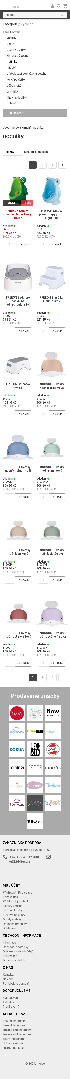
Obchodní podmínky (16, 947)
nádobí (11, 67)
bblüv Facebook (13, 1043)
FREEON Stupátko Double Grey (52, 299)
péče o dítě (14, 85)
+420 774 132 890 (24, 857)
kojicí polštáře (16, 79)
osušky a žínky (16, 49)
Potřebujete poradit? (16, 983)
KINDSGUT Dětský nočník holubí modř (18, 468)
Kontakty (8, 974)
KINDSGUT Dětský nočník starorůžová (18, 634)
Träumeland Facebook (17, 1034)
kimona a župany (17, 55)
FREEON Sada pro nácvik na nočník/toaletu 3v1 (18, 301)
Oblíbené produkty (15, 924)
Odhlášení (9, 928)
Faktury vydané (12, 906)
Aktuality (8, 1002)
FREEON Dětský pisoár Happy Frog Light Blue (51, 214)
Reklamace (10, 956)
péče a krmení (12, 32)
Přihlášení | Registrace (17, 892)
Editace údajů (11, 897)
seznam (42, 152)
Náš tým (8, 979)
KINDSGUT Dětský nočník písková (18, 551)
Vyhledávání (10, 998)
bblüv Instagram (13, 1039)
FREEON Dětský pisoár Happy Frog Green (18, 214)
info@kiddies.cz (18, 861)
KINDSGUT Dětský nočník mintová (51, 468)
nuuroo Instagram (14, 1048)
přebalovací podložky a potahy (26, 73)
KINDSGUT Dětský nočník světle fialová (52, 634)
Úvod (6, 127)
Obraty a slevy (12, 919)
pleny (10, 44)
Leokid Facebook (14, 1025)
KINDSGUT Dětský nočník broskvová (51, 385)
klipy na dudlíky (17, 97)
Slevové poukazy (14, 915)
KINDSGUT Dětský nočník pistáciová (51, 551)
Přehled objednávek (16, 901)
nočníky (12, 61)
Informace (9, 942)
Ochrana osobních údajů (18, 951)
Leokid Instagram (14, 1021)
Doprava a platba (14, 960)
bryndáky (12, 91)
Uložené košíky (13, 910)
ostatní (11, 103)
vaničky (11, 38)
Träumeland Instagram (17, 1030)
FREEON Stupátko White (18, 385)
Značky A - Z (11, 1006)
